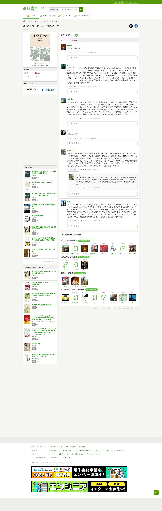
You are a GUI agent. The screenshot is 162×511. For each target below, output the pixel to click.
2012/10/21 (96, 118)
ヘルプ (53, 454)
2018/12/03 (96, 86)
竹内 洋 (30, 21)
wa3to (69, 45)
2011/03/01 (96, 169)
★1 (89, 188)
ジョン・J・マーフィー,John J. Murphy (43, 322)
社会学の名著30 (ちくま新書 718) (42, 182)
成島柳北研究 (36, 343)
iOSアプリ (66, 457)
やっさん (70, 150)
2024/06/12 (93, 52)
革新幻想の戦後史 (37, 216)
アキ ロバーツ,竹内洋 (38, 242)
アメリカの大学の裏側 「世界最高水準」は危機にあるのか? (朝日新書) (43, 239)
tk (68, 131)
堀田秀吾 (34, 336)
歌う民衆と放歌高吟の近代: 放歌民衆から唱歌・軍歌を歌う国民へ (43, 294)
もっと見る (48, 261)
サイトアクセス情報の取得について (116, 450)
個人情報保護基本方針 (67, 450)
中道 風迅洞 (35, 358)
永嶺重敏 (34, 297)
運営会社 (53, 450)
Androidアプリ (55, 457)
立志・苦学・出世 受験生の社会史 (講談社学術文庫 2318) (44, 228)
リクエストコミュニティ (94, 454)
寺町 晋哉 (34, 286)
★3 (81, 221)
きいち (70, 99)
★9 (81, 118)
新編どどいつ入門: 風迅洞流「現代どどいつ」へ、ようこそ (43, 355)
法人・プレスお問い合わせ (75, 454)
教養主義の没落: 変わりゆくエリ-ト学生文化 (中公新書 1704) (44, 172)
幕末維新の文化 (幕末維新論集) (41, 305)
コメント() (83, 52)
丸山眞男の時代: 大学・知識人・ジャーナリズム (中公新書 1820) (43, 194)
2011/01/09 (96, 221)
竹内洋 (34, 175)
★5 (81, 170)
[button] (81, 9)
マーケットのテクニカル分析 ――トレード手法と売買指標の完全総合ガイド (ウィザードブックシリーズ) (44, 317)
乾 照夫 (34, 346)
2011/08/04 (93, 138)
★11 (81, 87)
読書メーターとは (56, 446)
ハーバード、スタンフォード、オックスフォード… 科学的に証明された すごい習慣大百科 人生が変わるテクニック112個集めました (44, 331)
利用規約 (82, 446)
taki (68, 202)
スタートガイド (70, 446)
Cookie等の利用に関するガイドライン (90, 450)
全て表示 (64, 40)
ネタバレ (74, 40)
